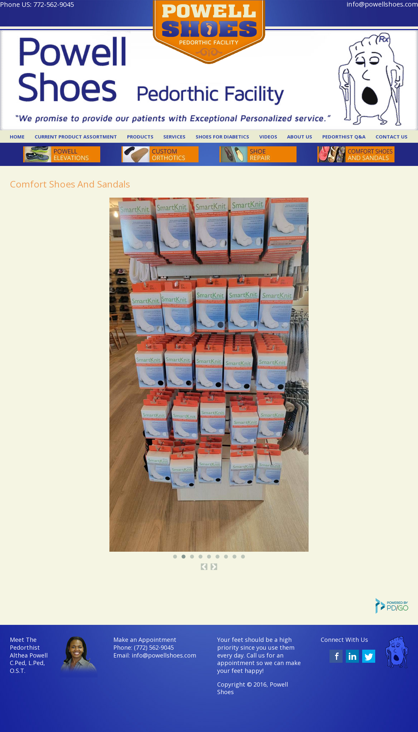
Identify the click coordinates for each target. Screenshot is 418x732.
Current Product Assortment (76, 136)
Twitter (368, 656)
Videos (268, 136)
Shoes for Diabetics (222, 136)
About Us (299, 136)
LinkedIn (352, 656)
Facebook (336, 656)
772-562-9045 (53, 4)
